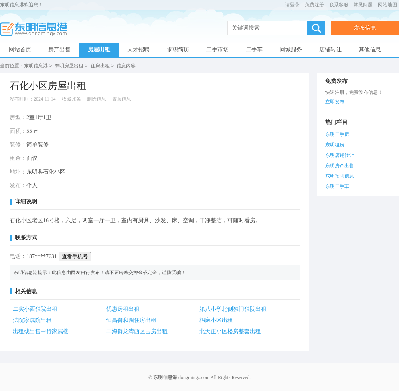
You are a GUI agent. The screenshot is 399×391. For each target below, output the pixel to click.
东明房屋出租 (69, 66)
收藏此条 (71, 98)
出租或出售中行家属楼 (41, 331)
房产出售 (59, 50)
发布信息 (365, 28)
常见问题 (363, 5)
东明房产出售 (339, 165)
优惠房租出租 (123, 309)
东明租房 (334, 144)
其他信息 (370, 50)
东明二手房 (337, 134)
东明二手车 (337, 186)
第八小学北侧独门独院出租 (233, 309)
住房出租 (100, 66)
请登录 (292, 5)
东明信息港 (36, 29)
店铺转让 (330, 50)
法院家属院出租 (32, 320)
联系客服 (338, 5)
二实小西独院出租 (35, 309)
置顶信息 (121, 98)
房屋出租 (99, 50)
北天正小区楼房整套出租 (230, 331)
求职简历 (178, 50)
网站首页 (20, 50)
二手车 (254, 50)
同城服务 (291, 50)
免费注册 (314, 5)
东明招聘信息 (339, 175)
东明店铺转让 (339, 155)
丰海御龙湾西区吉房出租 (137, 331)
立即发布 (334, 101)
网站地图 (387, 5)
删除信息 (96, 98)
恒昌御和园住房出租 (131, 320)
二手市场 (217, 50)
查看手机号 (75, 256)
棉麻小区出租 (216, 320)
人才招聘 (138, 50)
